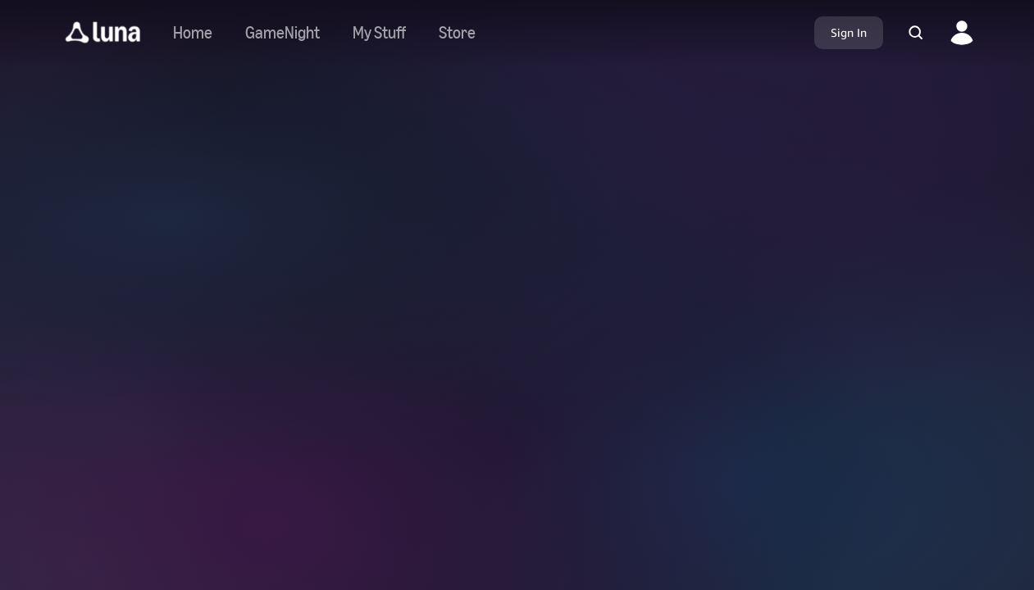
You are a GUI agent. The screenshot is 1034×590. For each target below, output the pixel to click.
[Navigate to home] (192, 33)
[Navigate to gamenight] (282, 33)
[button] (102, 33)
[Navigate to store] (457, 33)
